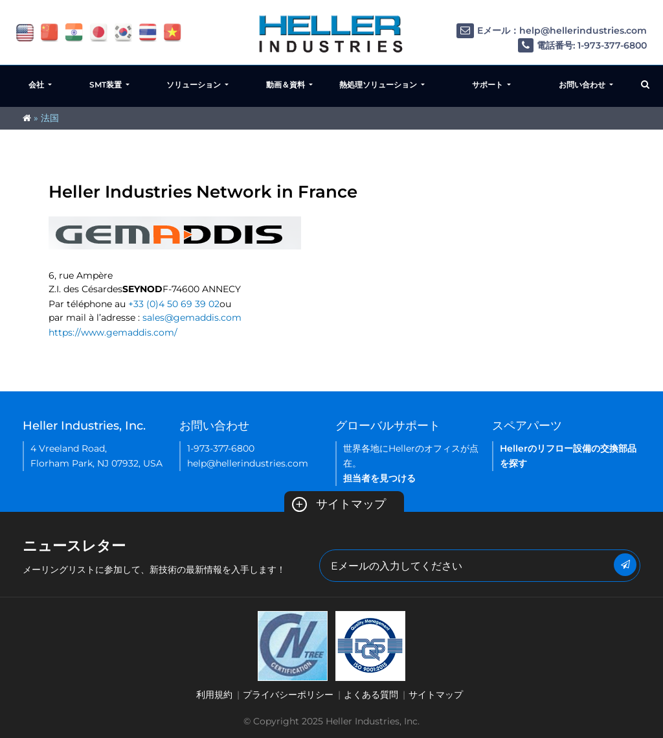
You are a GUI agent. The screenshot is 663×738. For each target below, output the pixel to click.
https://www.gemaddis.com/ (113, 332)
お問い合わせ (583, 84)
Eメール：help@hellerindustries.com (551, 30)
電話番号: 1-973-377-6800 (582, 45)
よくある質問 (371, 694)
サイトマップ (339, 504)
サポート (488, 84)
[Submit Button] (625, 564)
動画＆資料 (286, 84)
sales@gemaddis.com (192, 317)
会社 (37, 84)
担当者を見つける (379, 478)
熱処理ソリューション (379, 84)
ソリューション (194, 84)
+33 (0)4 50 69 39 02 (173, 304)
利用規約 (214, 694)
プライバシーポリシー (288, 694)
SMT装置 (106, 84)
